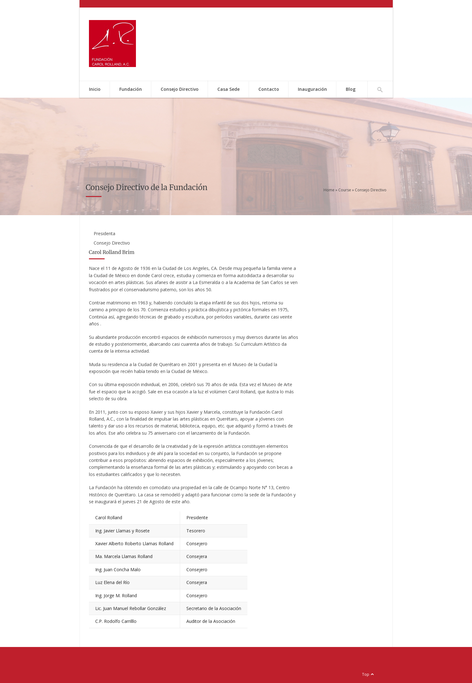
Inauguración (312, 89)
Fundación (130, 89)
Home (329, 190)
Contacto (268, 89)
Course (344, 190)
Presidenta (104, 233)
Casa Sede (228, 89)
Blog (350, 89)
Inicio (95, 89)
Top (365, 674)
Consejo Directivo (180, 89)
